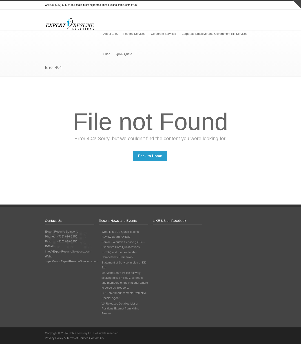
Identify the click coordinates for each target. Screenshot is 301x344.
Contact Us (130, 5)
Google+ (242, 5)
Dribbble (224, 5)
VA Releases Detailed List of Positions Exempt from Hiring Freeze (120, 308)
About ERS (110, 33)
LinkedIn (251, 5)
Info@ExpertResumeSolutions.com (68, 251)
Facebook (233, 5)
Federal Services (134, 33)
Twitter (215, 5)
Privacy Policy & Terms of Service (67, 338)
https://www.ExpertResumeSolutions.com (71, 261)
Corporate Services (163, 33)
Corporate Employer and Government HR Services (214, 33)
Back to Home (150, 156)
